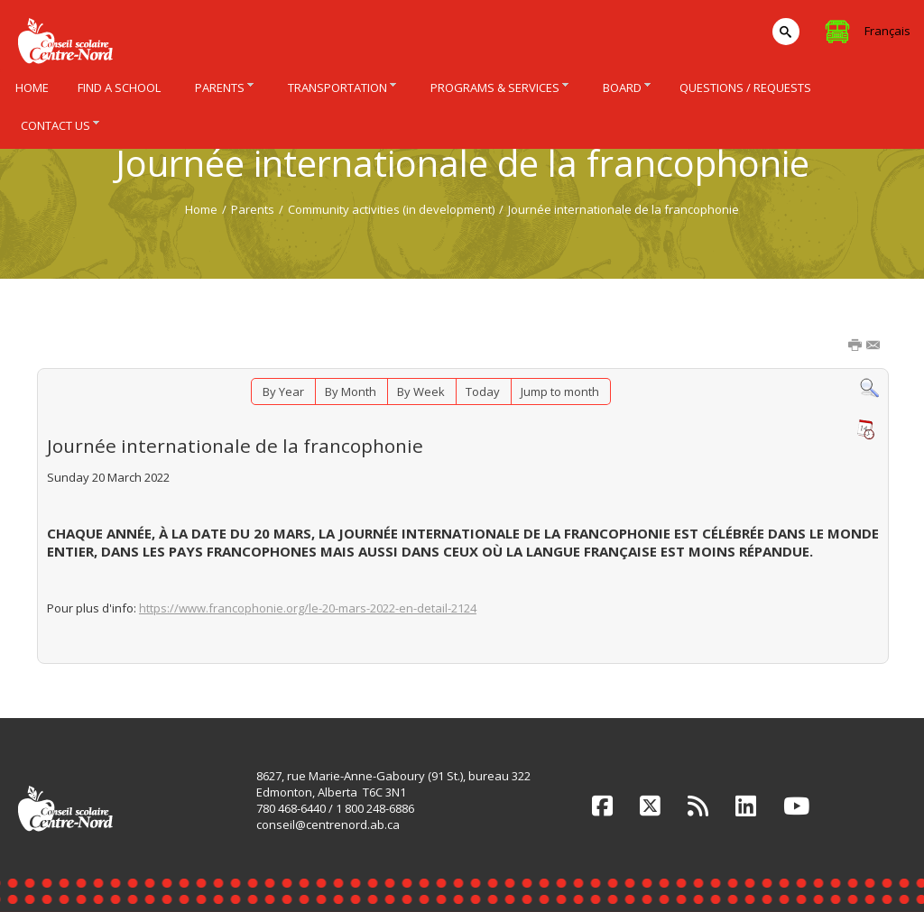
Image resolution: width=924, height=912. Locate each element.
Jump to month (560, 391)
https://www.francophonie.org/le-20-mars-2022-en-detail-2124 (307, 608)
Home (201, 209)
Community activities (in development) (391, 209)
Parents (252, 209)
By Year (283, 391)
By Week (421, 391)
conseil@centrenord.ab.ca (328, 824)
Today (483, 391)
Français (887, 31)
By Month (350, 391)
